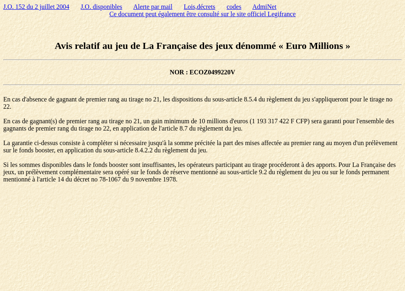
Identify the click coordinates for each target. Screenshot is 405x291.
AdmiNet (264, 6)
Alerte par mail (153, 6)
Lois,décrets (199, 6)
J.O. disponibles (101, 6)
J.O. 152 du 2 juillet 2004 (36, 6)
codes (234, 6)
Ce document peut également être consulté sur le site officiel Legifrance (202, 14)
